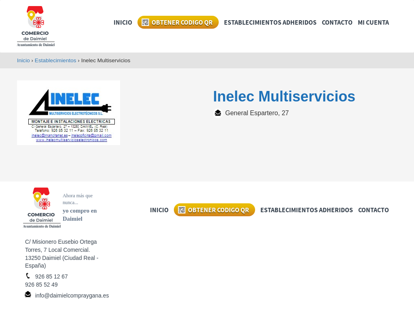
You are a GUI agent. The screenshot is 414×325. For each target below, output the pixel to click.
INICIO (123, 22)
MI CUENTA (373, 22)
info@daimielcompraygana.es (72, 295)
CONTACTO (337, 22)
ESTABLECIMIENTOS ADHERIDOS (270, 22)
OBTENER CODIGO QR (182, 22)
